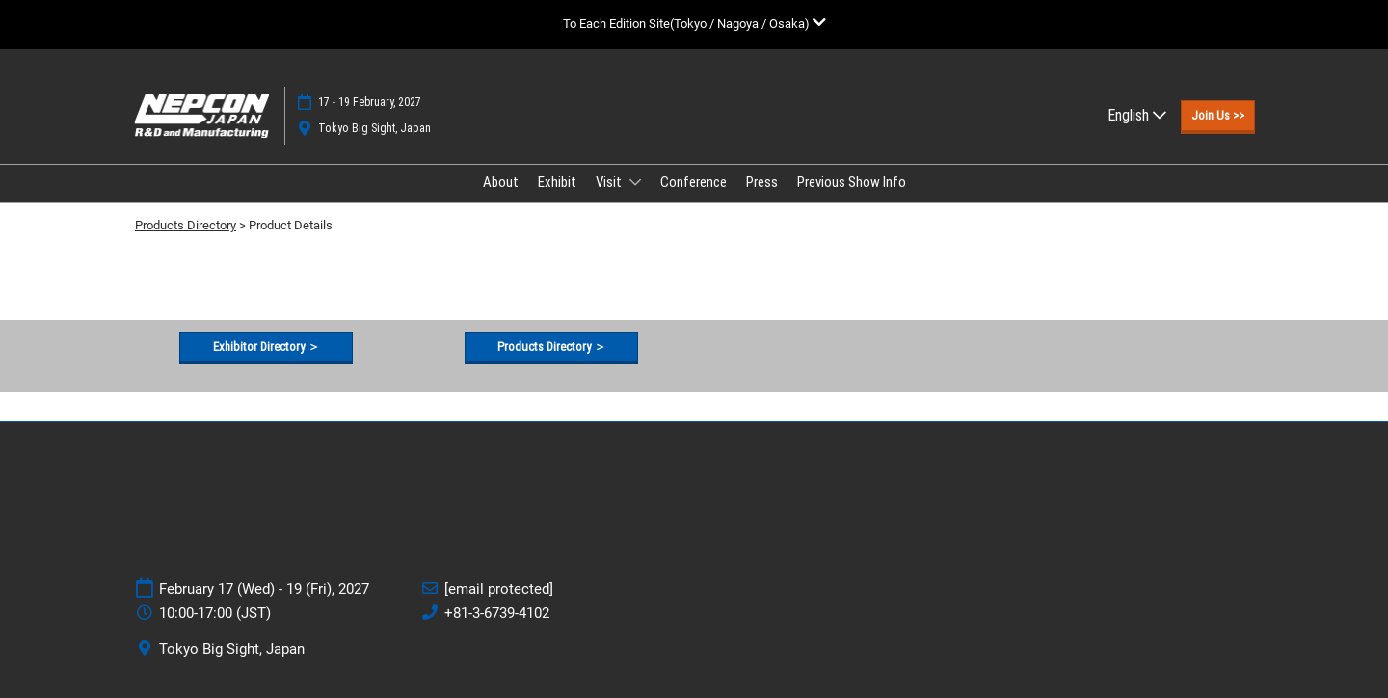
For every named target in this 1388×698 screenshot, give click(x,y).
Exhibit (557, 182)
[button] (1218, 115)
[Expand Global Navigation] (694, 23)
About (501, 182)
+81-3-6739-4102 (496, 613)
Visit (610, 182)
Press (762, 182)
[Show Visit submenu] (635, 182)
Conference (693, 182)
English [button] (1137, 115)
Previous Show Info (851, 182)
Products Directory (185, 225)
